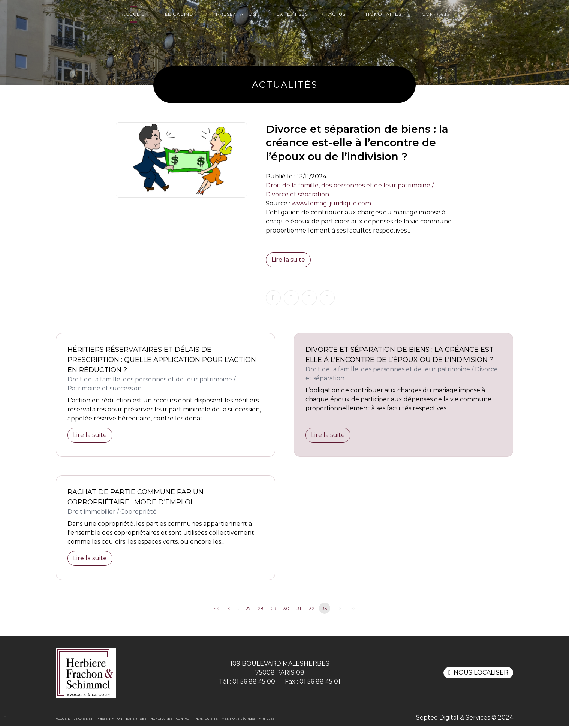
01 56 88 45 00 (253, 681)
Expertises (292, 14)
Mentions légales (238, 718)
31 (299, 608)
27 (248, 608)
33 (324, 608)
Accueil (133, 14)
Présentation (236, 14)
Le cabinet (180, 14)
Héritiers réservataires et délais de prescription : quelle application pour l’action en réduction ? (161, 359)
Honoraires (383, 14)
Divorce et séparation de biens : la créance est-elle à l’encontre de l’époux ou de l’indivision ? (400, 354)
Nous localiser (481, 672)
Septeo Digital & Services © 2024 (464, 717)
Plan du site (206, 718)
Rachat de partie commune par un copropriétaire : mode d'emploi (135, 497)
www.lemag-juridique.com (331, 203)
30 (286, 608)
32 (311, 608)
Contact (434, 14)
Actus (337, 14)
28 (261, 608)
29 (273, 608)
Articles (267, 718)
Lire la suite (288, 259)
